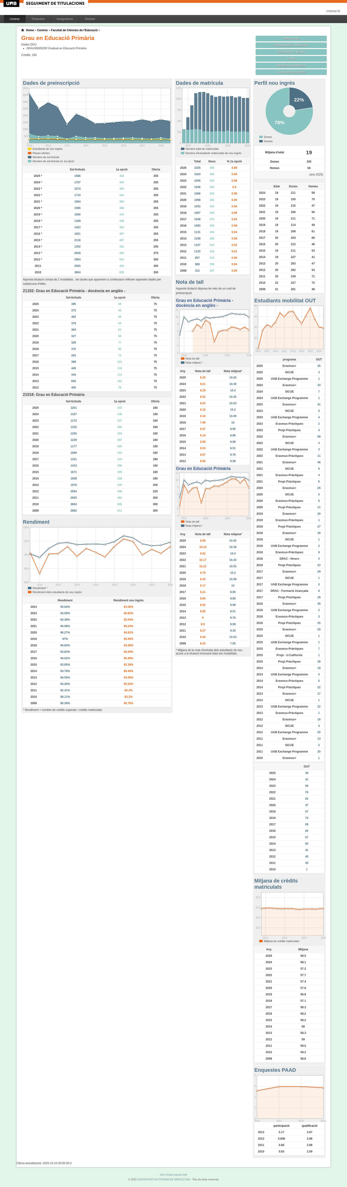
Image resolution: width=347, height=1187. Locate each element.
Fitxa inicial (291, 38)
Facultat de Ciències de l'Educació (74, 30)
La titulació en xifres (291, 72)
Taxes (291, 58)
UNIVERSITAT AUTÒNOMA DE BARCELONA (163, 1179)
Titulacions (38, 19)
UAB (12, 3)
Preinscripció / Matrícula (291, 45)
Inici (162, 1174)
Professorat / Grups (291, 52)
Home (30, 30)
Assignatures (65, 19)
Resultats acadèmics (291, 65)
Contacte (333, 11)
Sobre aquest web (176, 1174)
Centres (15, 19)
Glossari (90, 19)
